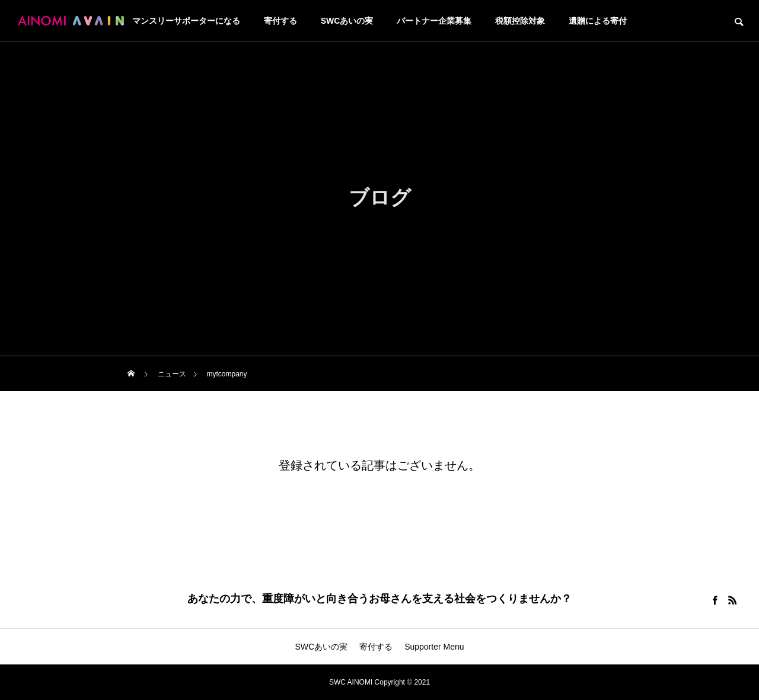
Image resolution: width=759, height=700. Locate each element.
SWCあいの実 (347, 20)
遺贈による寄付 (598, 20)
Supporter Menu (434, 646)
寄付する (280, 20)
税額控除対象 (520, 20)
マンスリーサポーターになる (186, 20)
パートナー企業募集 (434, 20)
